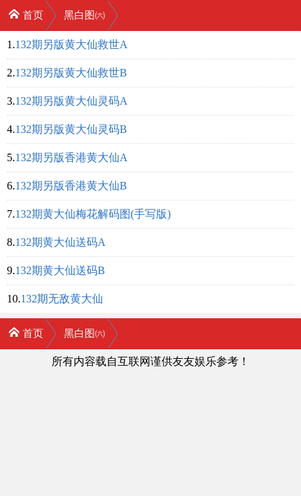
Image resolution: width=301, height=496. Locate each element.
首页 (25, 14)
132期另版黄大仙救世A (71, 44)
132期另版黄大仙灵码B (71, 129)
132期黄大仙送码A (60, 242)
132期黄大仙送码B (60, 270)
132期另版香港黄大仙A (71, 157)
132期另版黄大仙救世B (71, 73)
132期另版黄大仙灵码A (71, 101)
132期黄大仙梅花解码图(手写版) (93, 214)
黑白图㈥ (84, 15)
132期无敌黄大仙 (62, 298)
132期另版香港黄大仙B (71, 186)
